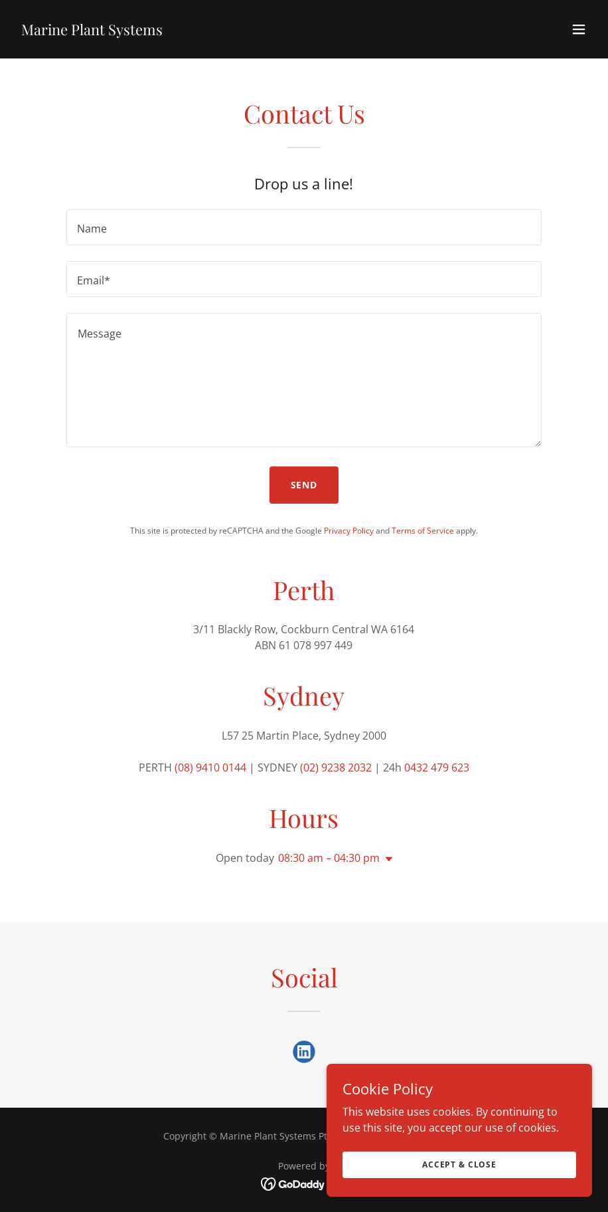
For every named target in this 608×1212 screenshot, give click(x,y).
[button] (579, 29)
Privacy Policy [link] (349, 530)
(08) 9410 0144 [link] (210, 767)
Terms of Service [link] (423, 530)
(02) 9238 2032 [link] (336, 767)
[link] (92, 31)
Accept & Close (459, 1182)
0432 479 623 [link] (436, 767)
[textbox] (303, 227)
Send (304, 484)
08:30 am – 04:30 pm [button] (329, 858)
